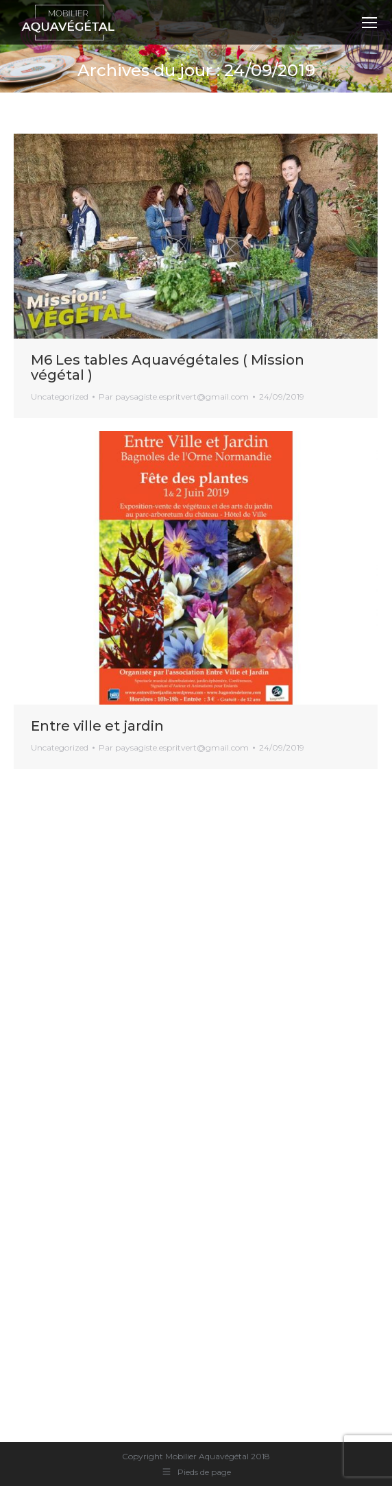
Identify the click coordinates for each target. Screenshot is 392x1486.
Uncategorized (59, 396)
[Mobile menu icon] (369, 23)
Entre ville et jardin (97, 726)
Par (174, 396)
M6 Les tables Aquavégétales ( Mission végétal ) (167, 367)
